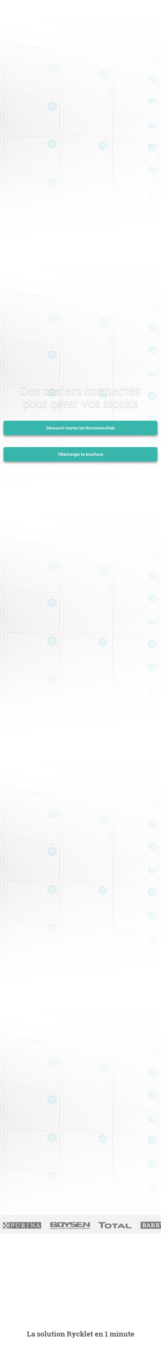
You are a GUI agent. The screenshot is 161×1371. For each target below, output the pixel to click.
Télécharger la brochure (80, 454)
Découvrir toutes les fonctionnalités (80, 428)
